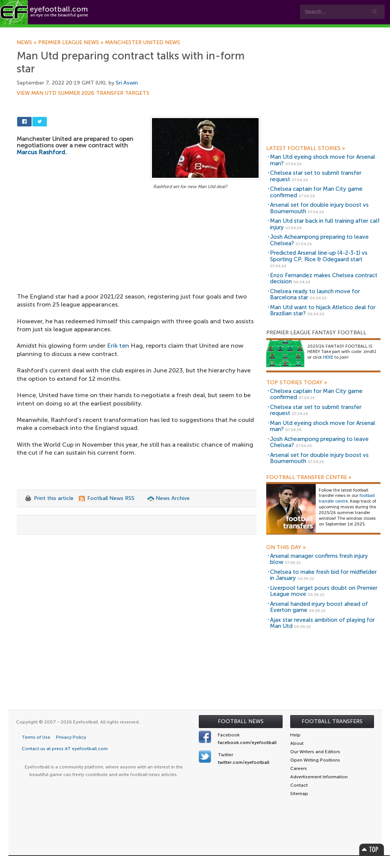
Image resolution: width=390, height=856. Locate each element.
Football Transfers (332, 721)
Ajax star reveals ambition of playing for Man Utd (322, 623)
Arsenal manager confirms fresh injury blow (319, 559)
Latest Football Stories (305, 148)
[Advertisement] (139, 247)
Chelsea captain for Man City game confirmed (316, 192)
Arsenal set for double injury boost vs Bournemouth (319, 208)
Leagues (155, 31)
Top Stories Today (296, 383)
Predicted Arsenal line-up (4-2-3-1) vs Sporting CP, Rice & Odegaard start (319, 256)
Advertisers (284, 31)
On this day (286, 547)
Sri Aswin (127, 83)
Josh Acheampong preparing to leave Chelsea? (319, 240)
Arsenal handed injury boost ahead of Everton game (319, 607)
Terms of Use (36, 737)
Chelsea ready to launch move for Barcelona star (315, 294)
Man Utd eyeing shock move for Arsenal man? (322, 160)
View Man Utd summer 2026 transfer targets (83, 93)
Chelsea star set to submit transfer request (315, 176)
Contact (237, 31)
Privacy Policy (71, 737)
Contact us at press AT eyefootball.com (65, 748)
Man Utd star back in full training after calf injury (325, 224)
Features (113, 31)
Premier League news (71, 43)
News (27, 43)
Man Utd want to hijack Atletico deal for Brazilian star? (323, 310)
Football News (241, 721)
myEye (195, 31)
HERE (328, 357)
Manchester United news (142, 43)
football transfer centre (347, 498)
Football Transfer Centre (309, 477)
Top (371, 849)
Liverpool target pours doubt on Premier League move (323, 591)
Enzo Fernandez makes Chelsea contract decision (323, 278)
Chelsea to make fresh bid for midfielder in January (323, 575)
